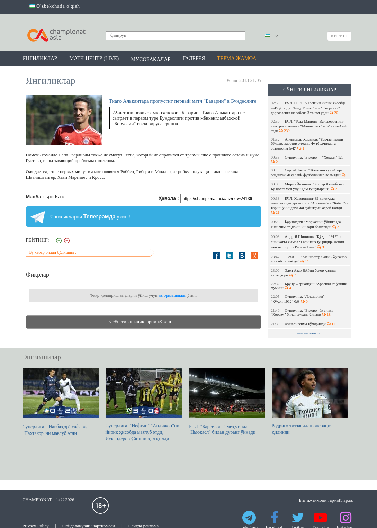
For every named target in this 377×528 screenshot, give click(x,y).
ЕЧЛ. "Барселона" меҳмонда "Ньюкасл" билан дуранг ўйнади (227, 401)
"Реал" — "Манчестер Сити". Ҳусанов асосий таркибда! (309, 258)
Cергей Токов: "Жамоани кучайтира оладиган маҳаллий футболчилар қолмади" (310, 172)
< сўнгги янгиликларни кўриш (140, 321)
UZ (272, 35)
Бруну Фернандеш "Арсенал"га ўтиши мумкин (309, 285)
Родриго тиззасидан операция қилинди (310, 401)
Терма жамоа (236, 58)
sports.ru (54, 196)
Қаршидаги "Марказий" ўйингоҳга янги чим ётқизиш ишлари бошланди (306, 224)
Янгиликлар (40, 58)
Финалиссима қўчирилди (303, 324)
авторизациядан (172, 295)
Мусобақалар (150, 59)
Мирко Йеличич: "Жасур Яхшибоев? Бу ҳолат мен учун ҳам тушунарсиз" (307, 186)
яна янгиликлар (309, 333)
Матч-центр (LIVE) (94, 58)
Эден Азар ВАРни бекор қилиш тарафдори (303, 272)
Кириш (339, 35)
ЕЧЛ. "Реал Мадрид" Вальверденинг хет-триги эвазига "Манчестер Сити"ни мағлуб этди (309, 126)
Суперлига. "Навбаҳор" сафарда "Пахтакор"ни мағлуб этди (61, 402)
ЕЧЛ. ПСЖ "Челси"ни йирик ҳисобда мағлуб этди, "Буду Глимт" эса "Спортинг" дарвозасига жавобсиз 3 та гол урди (308, 108)
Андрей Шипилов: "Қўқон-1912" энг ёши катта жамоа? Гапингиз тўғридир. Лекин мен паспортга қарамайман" (307, 241)
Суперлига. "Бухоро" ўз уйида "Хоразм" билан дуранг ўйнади (302, 312)
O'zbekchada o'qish (54, 6)
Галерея (193, 58)
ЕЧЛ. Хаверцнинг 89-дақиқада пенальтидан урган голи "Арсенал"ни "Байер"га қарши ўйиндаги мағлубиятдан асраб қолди (309, 205)
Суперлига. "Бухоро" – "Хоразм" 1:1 (308, 159)
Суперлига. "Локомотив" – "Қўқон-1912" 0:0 (299, 298)
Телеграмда (99, 217)
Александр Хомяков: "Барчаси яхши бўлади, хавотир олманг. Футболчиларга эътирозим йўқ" (307, 143)
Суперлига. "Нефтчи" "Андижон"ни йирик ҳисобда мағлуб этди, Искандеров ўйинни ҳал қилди (144, 404)
